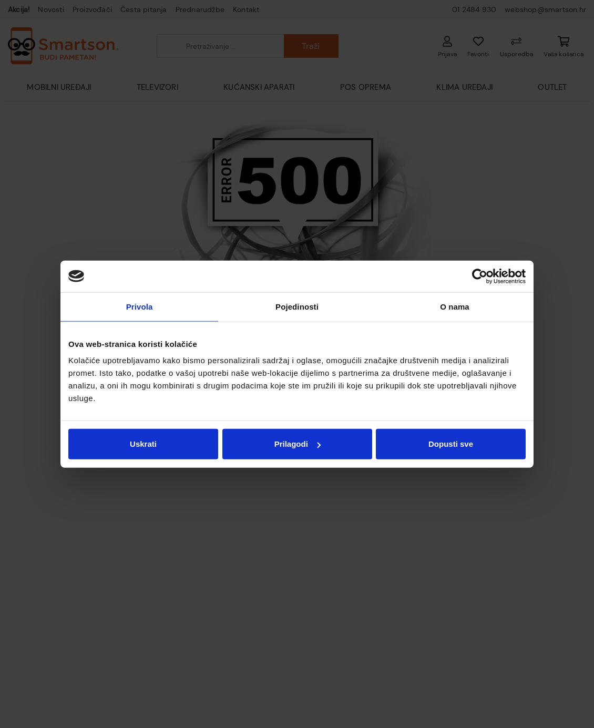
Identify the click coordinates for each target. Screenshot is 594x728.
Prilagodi (297, 443)
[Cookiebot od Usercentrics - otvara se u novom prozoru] (480, 276)
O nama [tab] (454, 306)
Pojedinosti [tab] (297, 306)
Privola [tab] (139, 306)
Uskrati (143, 443)
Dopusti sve (450, 443)
